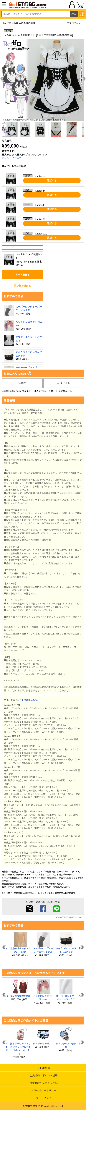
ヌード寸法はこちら (27, 699)
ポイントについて (11, 158)
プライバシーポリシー (43, 1090)
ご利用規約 (43, 1067)
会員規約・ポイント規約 (43, 1075)
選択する (52, 180)
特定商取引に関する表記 (43, 1083)
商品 (22, 382)
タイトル (63, 382)
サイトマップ (43, 1098)
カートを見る (22, 274)
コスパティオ (74, 23)
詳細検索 (82, 14)
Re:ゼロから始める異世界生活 (19, 23)
